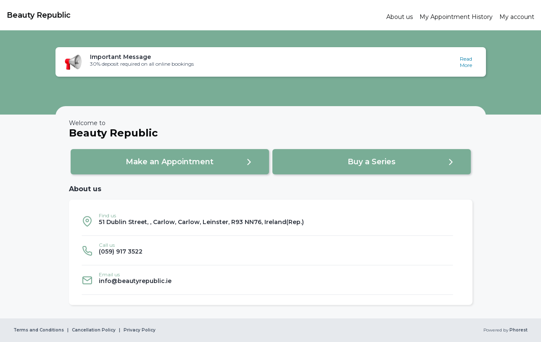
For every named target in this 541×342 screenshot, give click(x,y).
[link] (193, 15)
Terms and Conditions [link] (38, 330)
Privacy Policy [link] (140, 330)
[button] (270, 62)
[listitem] (267, 221)
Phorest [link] (518, 330)
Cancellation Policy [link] (94, 330)
